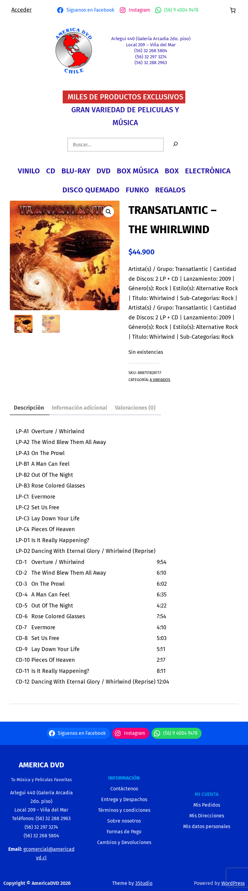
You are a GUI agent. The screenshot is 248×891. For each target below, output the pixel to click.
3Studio (143, 883)
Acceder (21, 9)
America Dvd (41, 765)
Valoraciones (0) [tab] (135, 407)
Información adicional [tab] (79, 407)
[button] (108, 211)
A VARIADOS (160, 379)
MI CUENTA (206, 794)
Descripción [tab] (29, 407)
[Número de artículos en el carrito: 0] (233, 10)
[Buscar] (175, 145)
